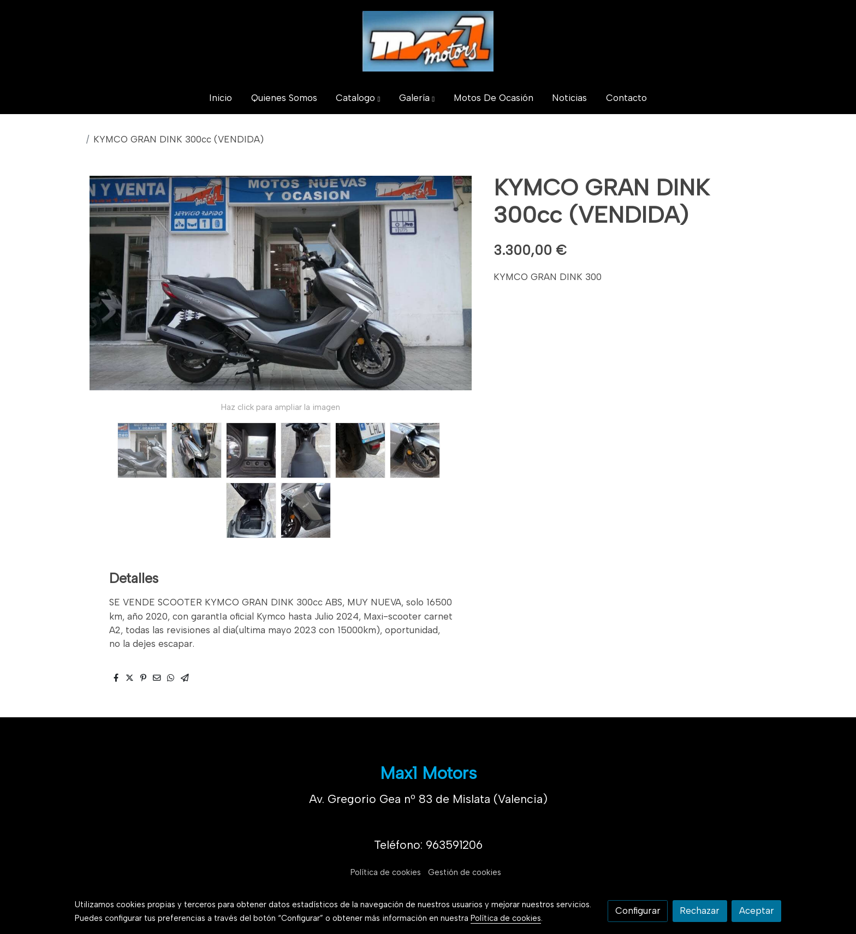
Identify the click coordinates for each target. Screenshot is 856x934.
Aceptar (756, 910)
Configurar (638, 910)
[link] (428, 41)
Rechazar (700, 910)
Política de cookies (385, 872)
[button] (358, 98)
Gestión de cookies (464, 872)
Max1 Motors (428, 773)
